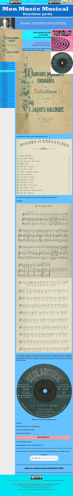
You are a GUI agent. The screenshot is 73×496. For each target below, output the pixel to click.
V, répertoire (4, 98)
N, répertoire (4, 80)
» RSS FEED (46, 1)
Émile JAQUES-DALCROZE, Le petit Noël (30, 3)
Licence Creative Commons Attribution (53, 480)
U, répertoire (4, 95)
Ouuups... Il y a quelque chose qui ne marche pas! (44, 458)
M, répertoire (4, 77)
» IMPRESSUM (37, 1)
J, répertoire (4, 71)
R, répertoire (4, 89)
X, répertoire (4, 102)
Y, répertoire (4, 104)
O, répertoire (4, 82)
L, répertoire (4, 75)
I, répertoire (4, 68)
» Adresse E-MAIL (68, 1)
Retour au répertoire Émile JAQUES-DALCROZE (44, 468)
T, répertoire (4, 93)
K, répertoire (4, 73)
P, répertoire (4, 84)
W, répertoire (4, 100)
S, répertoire (4, 91)
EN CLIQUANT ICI (43, 437)
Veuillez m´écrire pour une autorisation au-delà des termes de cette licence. (36, 489)
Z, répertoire (4, 106)
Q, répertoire (4, 86)
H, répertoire (4, 66)
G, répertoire (4, 64)
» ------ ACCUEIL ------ (28, 1)
